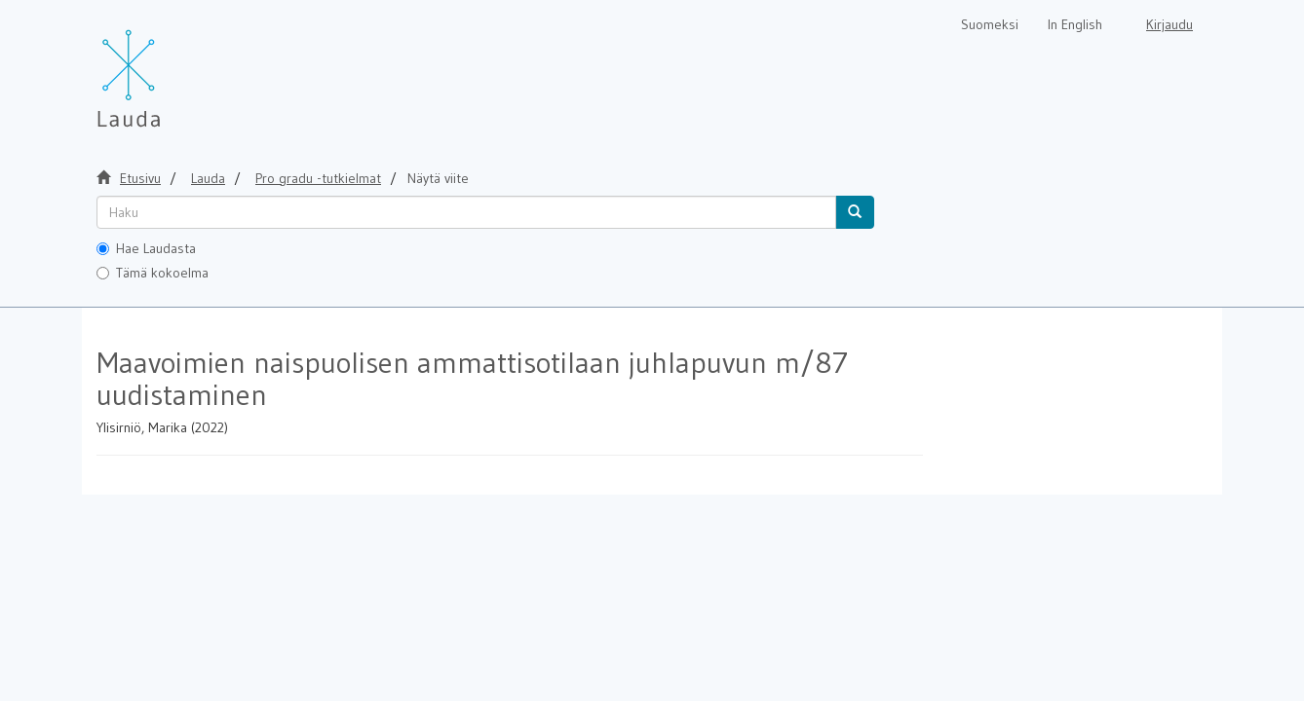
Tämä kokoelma (152, 272)
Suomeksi (989, 24)
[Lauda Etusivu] (169, 68)
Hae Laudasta (146, 248)
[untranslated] (466, 212)
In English (1075, 24)
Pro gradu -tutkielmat (318, 178)
